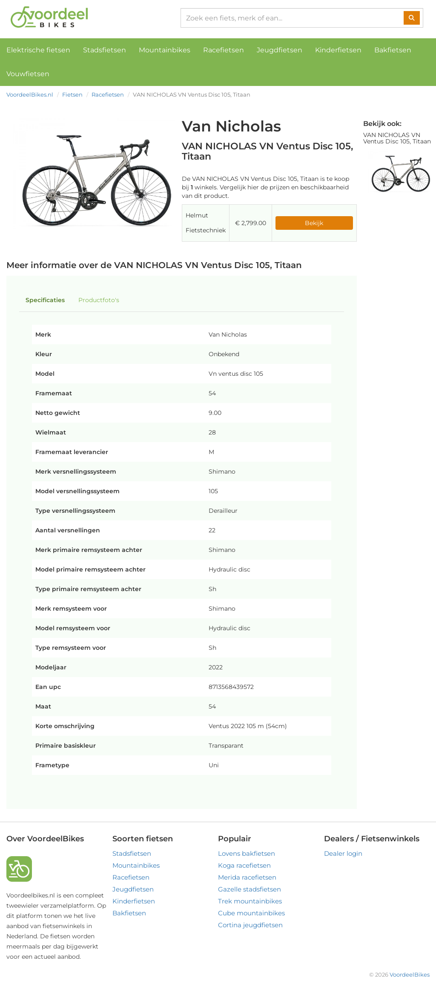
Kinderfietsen (338, 50)
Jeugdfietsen (279, 50)
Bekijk (314, 223)
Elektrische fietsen (38, 50)
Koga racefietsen (244, 865)
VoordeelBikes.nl (29, 94)
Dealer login (343, 853)
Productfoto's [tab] (98, 300)
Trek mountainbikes (250, 901)
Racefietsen (223, 50)
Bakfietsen (392, 50)
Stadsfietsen (104, 50)
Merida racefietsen (247, 877)
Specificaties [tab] (45, 300)
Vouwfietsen (27, 74)
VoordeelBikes (410, 974)
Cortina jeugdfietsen (250, 925)
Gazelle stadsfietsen (249, 889)
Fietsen (72, 94)
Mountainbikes (164, 50)
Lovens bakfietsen (246, 853)
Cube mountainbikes (251, 913)
